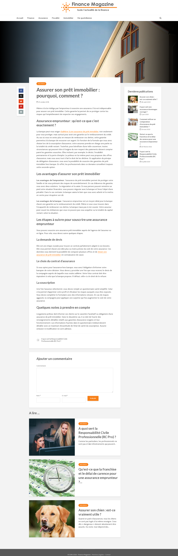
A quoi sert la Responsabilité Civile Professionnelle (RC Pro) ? (97, 432)
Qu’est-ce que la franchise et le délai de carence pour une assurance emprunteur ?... (98, 475)
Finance (30, 18)
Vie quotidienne (84, 18)
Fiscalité (55, 18)
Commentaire (41, 366)
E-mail (65, 395)
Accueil (20, 18)
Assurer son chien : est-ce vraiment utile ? (96, 512)
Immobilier (68, 18)
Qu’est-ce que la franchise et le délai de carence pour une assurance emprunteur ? (148, 139)
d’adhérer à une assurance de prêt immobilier (79, 131)
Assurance (43, 18)
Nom (38, 395)
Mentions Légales (98, 550)
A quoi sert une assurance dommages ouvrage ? (148, 109)
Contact (108, 550)
